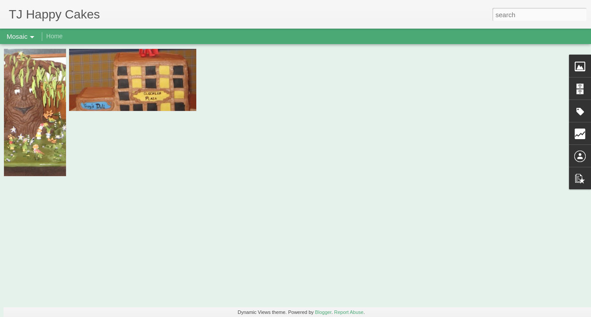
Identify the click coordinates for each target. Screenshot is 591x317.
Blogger (323, 312)
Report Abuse (348, 312)
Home (54, 36)
